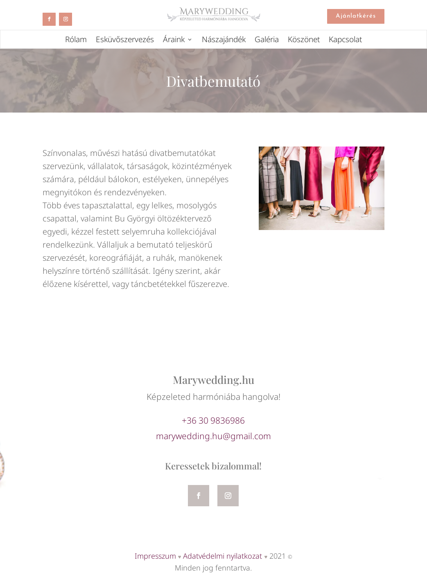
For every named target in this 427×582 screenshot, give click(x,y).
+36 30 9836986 (213, 420)
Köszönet (304, 40)
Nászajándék (224, 40)
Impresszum (155, 556)
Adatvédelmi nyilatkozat (222, 556)
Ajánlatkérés (356, 16)
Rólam (76, 40)
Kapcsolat (345, 40)
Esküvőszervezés (125, 40)
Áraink (174, 40)
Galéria (267, 40)
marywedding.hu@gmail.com (213, 436)
